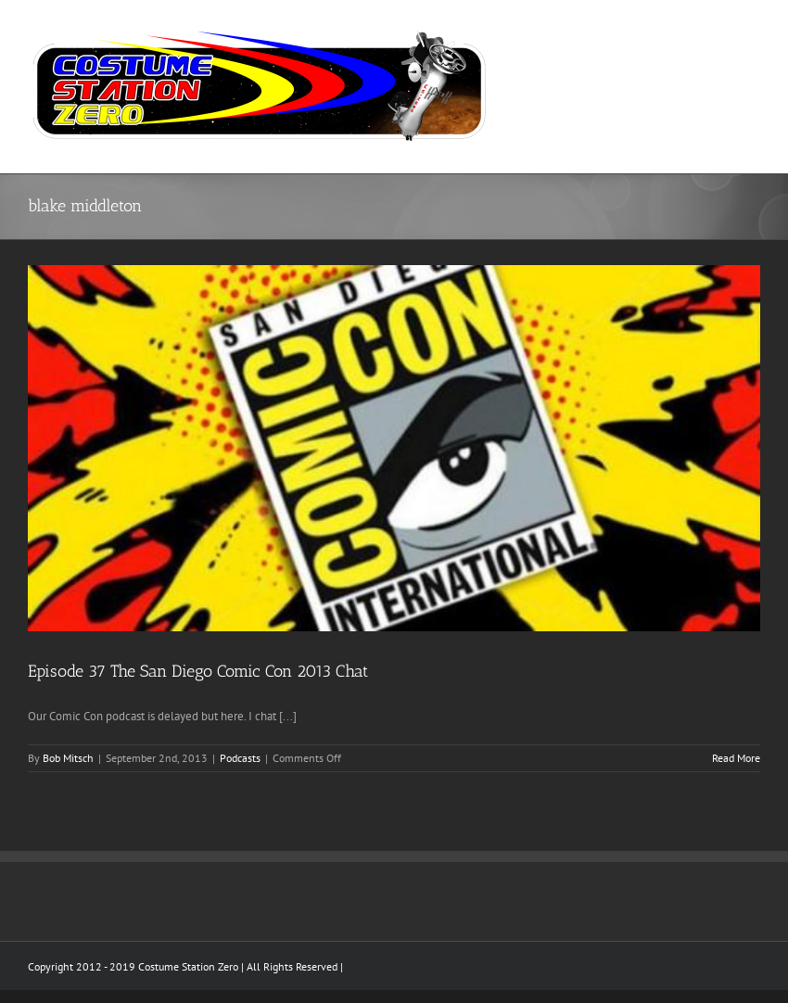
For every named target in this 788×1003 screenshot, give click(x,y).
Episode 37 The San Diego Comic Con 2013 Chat (198, 671)
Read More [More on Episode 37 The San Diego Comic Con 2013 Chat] (736, 758)
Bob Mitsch (68, 758)
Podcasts (240, 758)
